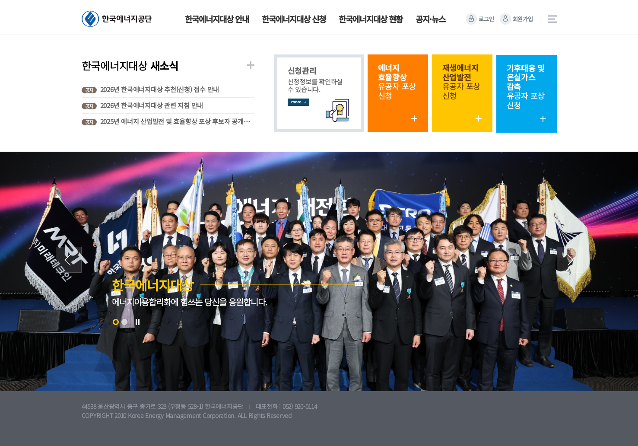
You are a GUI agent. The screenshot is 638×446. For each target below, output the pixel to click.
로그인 (486, 19)
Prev (69, 260)
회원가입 (523, 19)
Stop (137, 322)
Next (570, 260)
